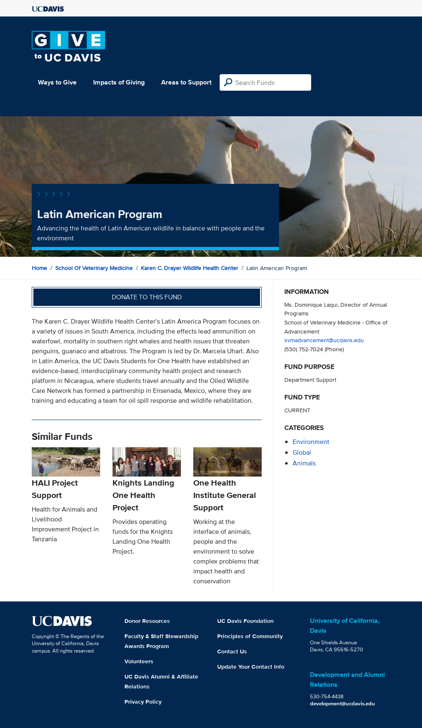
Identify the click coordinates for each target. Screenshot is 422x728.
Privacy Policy (143, 701)
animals (304, 463)
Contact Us (232, 651)
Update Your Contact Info (250, 666)
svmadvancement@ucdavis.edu (324, 340)
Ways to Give (57, 82)
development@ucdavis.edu (342, 703)
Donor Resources (147, 621)
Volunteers (138, 661)
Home (39, 268)
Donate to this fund (147, 297)
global (302, 452)
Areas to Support (186, 82)
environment (311, 441)
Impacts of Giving (119, 82)
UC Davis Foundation (245, 621)
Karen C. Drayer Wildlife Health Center (189, 268)
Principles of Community (250, 636)
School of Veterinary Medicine (94, 268)
